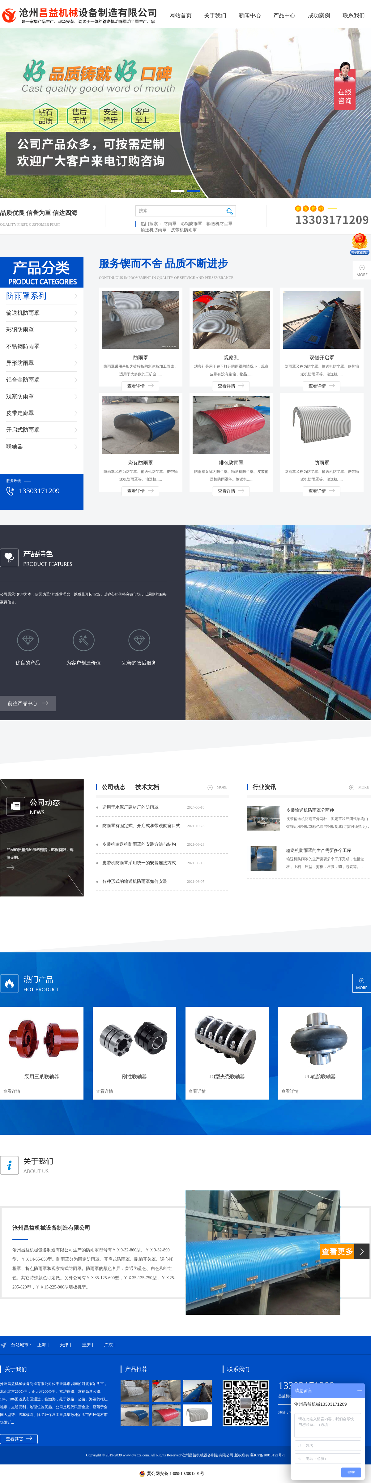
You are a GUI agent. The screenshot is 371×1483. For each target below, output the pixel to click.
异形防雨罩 (20, 363)
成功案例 (319, 15)
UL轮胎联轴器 (319, 1076)
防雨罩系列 (26, 296)
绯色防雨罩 (231, 462)
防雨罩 (170, 223)
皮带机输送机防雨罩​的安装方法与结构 (153, 844)
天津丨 (66, 1345)
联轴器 (14, 446)
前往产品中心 (28, 703)
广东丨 (110, 1345)
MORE (217, 787)
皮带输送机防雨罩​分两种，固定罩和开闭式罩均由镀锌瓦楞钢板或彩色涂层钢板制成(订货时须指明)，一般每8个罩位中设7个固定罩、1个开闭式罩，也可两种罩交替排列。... (328, 824)
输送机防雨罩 (154, 230)
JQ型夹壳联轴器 (227, 1076)
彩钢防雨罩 (191, 223)
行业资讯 (264, 787)
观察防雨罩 (20, 396)
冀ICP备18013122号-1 (267, 1455)
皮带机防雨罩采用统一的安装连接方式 (153, 863)
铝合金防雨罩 (23, 380)
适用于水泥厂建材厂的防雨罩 (153, 807)
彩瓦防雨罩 (140, 462)
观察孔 (231, 357)
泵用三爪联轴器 (41, 1076)
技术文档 (147, 787)
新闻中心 (250, 15)
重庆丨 (88, 1345)
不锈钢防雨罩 (23, 346)
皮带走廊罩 (20, 413)
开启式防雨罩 (23, 430)
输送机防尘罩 (219, 223)
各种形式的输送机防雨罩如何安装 (153, 881)
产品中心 (284, 15)
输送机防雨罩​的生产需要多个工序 (318, 850)
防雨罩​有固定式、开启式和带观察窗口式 (153, 826)
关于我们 (215, 15)
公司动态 (113, 787)
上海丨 (43, 1345)
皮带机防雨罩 (184, 230)
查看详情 (140, 385)
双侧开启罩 (321, 357)
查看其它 (19, 1438)
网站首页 (180, 15)
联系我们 (354, 15)
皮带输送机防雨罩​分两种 (310, 810)
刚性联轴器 (134, 1076)
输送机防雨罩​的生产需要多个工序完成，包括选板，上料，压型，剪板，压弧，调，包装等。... (325, 863)
